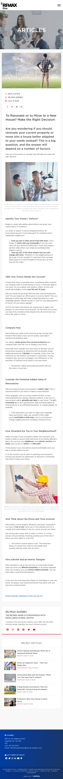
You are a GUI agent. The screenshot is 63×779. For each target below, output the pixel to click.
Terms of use (45, 771)
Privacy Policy (34, 771)
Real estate (12, 94)
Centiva (36, 776)
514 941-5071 (14, 746)
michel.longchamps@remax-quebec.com (26, 748)
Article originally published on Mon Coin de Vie (23, 596)
